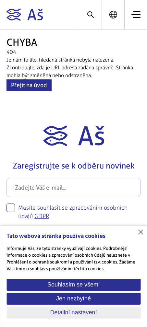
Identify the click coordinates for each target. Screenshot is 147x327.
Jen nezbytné (73, 298)
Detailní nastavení (73, 312)
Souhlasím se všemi (73, 284)
